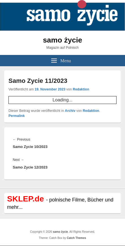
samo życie (62, 40)
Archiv (70, 111)
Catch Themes (76, 238)
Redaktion (81, 89)
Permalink (16, 116)
